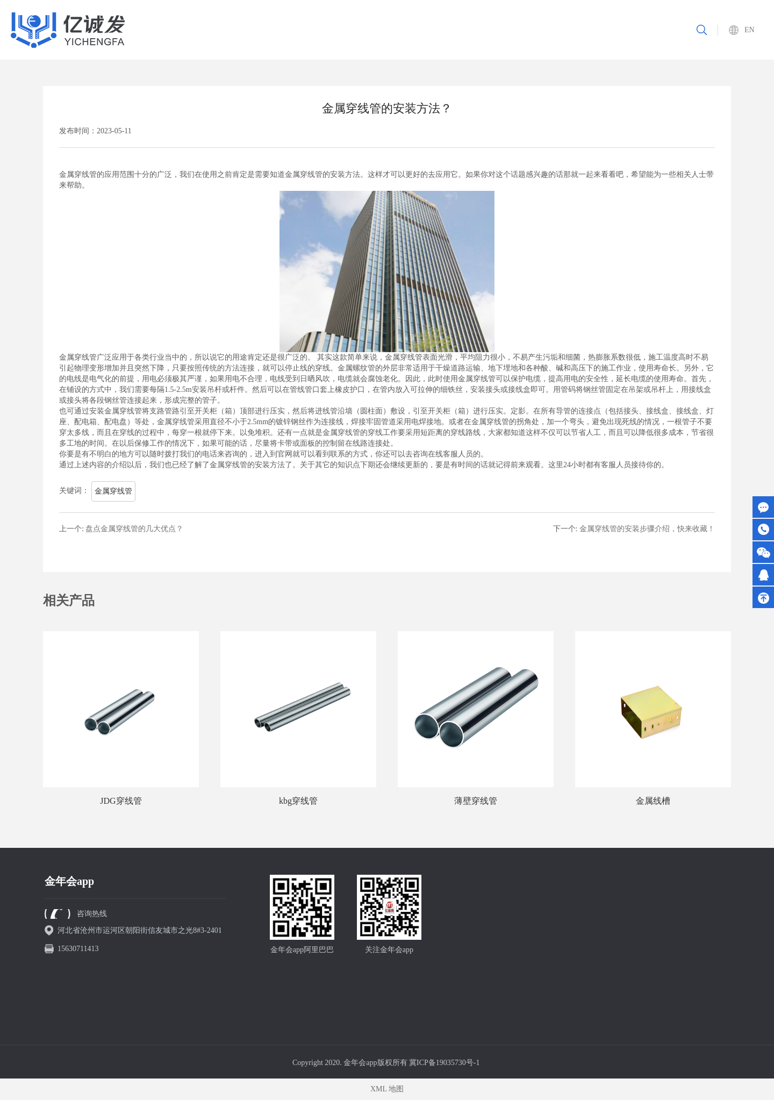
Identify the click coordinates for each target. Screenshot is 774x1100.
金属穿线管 (113, 491)
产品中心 (439, 29)
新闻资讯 (581, 29)
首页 (354, 29)
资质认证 (534, 29)
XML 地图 (387, 1089)
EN (749, 30)
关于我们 (393, 29)
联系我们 (628, 29)
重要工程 (487, 29)
